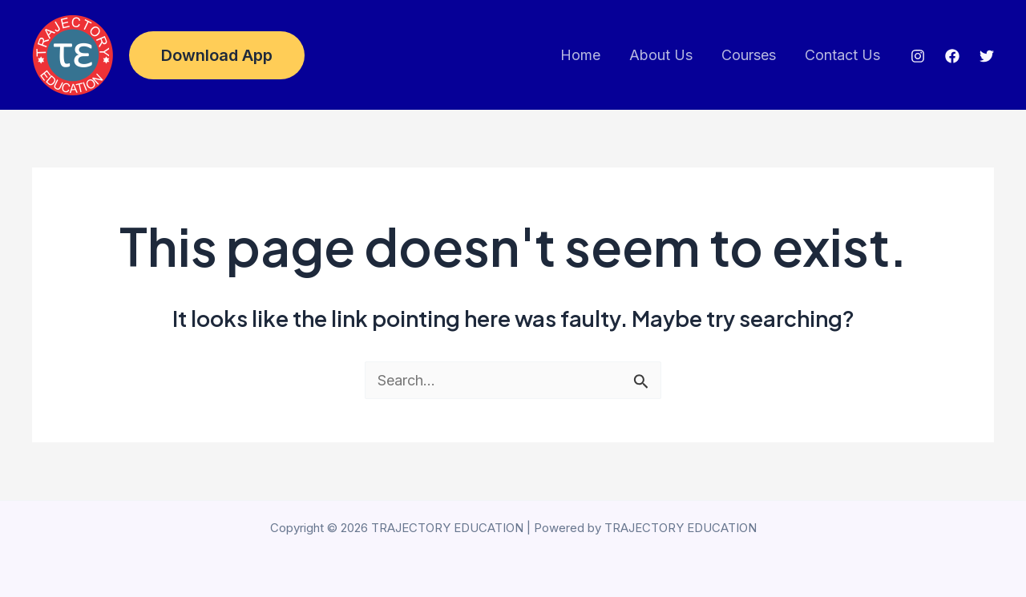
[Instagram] (918, 56)
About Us (661, 54)
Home (580, 54)
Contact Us (842, 54)
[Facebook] (952, 56)
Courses (748, 54)
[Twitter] (987, 56)
